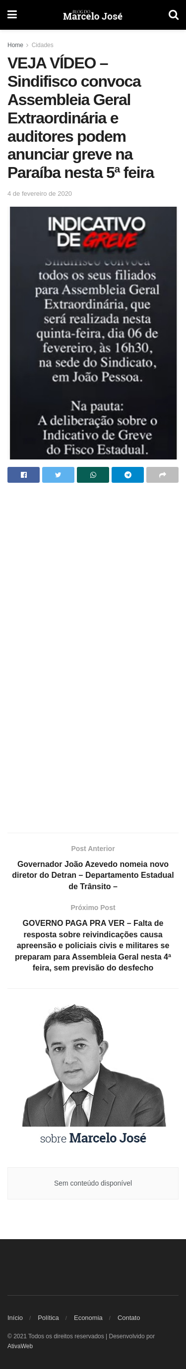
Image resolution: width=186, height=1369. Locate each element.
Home (15, 45)
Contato (129, 1317)
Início (15, 1317)
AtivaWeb (20, 1346)
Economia (88, 1317)
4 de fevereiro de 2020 (39, 193)
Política (48, 1317)
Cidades (43, 45)
